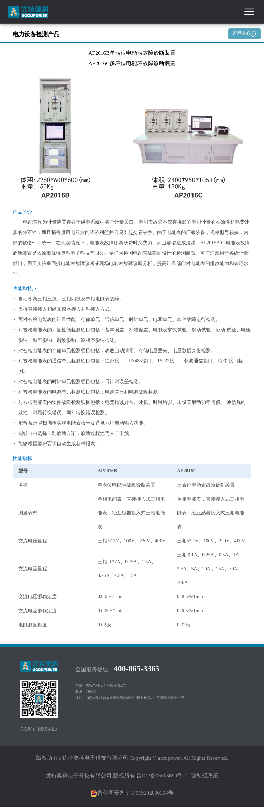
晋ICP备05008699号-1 (161, 775)
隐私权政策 (204, 775)
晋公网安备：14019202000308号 (131, 793)
